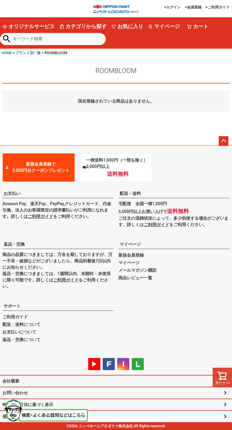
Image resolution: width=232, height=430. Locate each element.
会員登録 (194, 7)
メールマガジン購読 (137, 270)
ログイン (173, 7)
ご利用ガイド (219, 7)
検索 (7, 39)
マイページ (164, 26)
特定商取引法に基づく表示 (27, 404)
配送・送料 (130, 193)
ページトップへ (223, 141)
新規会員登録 (131, 255)
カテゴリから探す (83, 26)
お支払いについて (19, 332)
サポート (12, 306)
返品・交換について (21, 339)
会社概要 (10, 381)
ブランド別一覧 (28, 53)
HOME (7, 53)
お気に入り (127, 26)
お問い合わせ (15, 392)
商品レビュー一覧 (135, 277)
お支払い (12, 193)
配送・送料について (21, 324)
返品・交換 (14, 244)
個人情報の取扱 (17, 416)
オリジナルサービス (28, 26)
